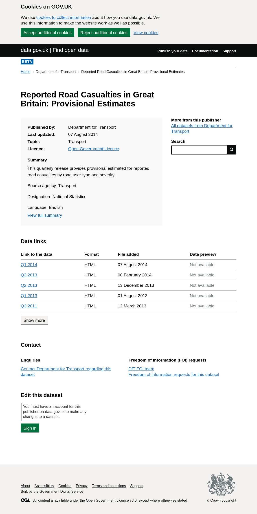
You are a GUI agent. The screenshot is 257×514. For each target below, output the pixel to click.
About (25, 486)
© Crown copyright (221, 500)
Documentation (205, 51)
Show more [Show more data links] (34, 320)
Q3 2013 (29, 275)
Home (26, 72)
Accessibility (44, 486)
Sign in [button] (30, 428)
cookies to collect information (63, 17)
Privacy (82, 486)
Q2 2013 (29, 285)
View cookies (146, 33)
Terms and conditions (109, 486)
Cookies (64, 486)
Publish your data (173, 51)
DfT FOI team (141, 368)
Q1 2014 (29, 264)
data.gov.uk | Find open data (55, 50)
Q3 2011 (29, 306)
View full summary (45, 215)
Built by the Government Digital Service (52, 491)
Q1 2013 (29, 295)
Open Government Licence (93, 148)
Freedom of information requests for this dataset (174, 374)
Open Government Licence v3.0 (111, 500)
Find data (231, 149)
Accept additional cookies (48, 32)
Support (229, 51)
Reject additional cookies (103, 32)
